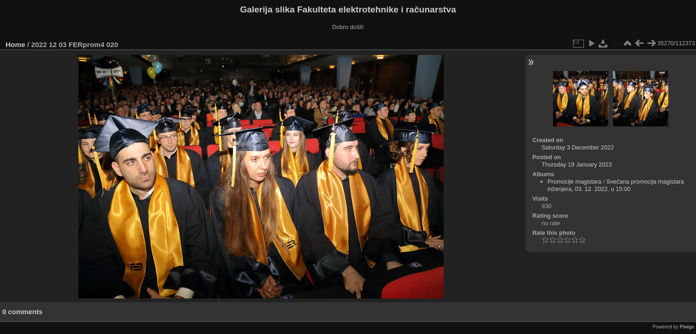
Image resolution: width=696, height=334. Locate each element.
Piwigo (687, 326)
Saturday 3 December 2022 (577, 147)
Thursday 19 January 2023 (576, 164)
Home (15, 44)
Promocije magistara (574, 181)
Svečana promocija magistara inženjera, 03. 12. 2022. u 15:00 (615, 185)
